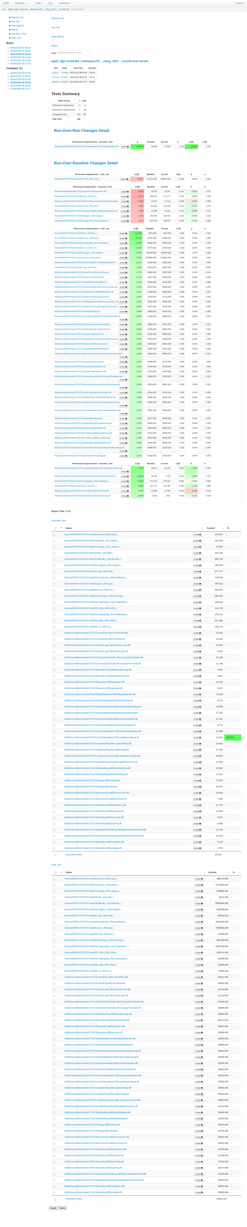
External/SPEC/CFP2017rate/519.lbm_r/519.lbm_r (76, 233)
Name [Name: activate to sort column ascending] (69, 528)
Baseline (55, 82)
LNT (6, 3)
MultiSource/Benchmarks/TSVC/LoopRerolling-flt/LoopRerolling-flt (82, 329)
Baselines (65, 3)
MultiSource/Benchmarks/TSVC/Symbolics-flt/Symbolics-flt (79, 334)
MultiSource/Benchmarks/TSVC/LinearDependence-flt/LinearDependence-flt (86, 146)
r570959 (64, 73)
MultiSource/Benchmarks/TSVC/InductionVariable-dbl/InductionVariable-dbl (86, 211)
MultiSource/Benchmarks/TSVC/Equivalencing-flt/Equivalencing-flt (82, 324)
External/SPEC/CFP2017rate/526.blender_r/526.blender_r (92, 559)
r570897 (64, 77)
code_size (15, 38)
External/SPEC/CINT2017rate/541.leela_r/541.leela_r (77, 238)
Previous (56, 77)
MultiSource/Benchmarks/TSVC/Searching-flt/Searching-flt (79, 362)
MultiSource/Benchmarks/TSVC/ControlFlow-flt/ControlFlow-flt (81, 282)
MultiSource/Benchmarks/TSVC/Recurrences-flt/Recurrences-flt (81, 344)
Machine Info (16, 17)
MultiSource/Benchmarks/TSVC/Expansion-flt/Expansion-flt (79, 277)
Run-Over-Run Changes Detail (81, 130)
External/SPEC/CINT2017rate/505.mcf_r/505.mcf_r (76, 248)
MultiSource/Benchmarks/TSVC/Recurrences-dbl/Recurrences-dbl (82, 438)
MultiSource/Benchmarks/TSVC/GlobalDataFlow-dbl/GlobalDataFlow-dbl (85, 397)
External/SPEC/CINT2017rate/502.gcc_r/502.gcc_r (89, 583)
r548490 (64, 82)
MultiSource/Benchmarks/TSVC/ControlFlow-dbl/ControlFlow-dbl (82, 272)
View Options (16, 25)
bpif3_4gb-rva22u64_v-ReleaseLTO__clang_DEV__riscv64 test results (99, 61)
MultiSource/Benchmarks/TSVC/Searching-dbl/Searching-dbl (80, 456)
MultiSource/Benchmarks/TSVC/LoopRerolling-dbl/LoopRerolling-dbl (83, 423)
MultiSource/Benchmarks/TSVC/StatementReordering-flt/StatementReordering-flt (88, 354)
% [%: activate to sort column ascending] (228, 528)
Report (13, 29)
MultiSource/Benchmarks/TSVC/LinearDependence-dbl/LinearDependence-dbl (88, 410)
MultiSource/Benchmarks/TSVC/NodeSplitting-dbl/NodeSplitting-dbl (83, 443)
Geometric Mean (74, 854)
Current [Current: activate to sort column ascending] (211, 528)
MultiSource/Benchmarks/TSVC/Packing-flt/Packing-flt (77, 311)
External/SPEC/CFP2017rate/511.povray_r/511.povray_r (92, 546)
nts (51, 3)
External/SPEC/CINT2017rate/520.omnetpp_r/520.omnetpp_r (94, 596)
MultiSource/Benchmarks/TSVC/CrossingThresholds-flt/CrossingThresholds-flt (87, 316)
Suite (39, 3)
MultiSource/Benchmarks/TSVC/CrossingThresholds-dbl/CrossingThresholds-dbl (88, 376)
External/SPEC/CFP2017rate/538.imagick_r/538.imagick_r (79, 216)
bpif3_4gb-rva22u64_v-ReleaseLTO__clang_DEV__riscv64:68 (38, 9)
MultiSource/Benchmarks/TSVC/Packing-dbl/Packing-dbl (78, 418)
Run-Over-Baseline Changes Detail (86, 163)
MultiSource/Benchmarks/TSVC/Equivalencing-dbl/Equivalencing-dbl (83, 433)
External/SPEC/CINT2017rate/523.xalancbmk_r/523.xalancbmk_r (82, 221)
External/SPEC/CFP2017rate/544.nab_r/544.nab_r (76, 196)
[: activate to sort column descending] (57, 528)
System (240, 3)
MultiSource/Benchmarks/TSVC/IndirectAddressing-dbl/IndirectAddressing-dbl (87, 384)
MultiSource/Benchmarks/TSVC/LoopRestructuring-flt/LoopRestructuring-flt (86, 306)
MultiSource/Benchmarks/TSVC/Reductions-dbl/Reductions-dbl (95, 805)
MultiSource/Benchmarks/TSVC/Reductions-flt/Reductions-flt (80, 367)
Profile (125, 147)
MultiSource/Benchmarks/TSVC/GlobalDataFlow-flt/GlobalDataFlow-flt (84, 292)
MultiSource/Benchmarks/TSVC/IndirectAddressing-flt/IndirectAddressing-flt (86, 201)
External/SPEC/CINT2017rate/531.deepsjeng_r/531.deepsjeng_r (82, 243)
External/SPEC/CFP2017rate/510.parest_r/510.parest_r (78, 258)
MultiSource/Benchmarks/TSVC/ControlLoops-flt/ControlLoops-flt (82, 297)
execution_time (17, 33)
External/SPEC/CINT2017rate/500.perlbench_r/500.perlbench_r (95, 577)
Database (20, 3)
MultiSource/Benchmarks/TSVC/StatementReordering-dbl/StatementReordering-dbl (90, 448)
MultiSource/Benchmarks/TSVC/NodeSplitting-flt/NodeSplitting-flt (82, 349)
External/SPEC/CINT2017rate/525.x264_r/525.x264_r (77, 179)
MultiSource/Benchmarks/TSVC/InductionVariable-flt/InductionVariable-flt (85, 262)
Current (55, 73)
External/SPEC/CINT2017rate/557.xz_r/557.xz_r (88, 626)
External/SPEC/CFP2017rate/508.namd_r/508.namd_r (91, 534)
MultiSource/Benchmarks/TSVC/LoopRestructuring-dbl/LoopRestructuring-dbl (87, 402)
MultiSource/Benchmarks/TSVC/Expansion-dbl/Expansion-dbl (80, 191)
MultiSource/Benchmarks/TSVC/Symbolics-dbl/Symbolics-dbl (80, 428)
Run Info (14, 21)
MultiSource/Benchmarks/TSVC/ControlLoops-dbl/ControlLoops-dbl (83, 392)
